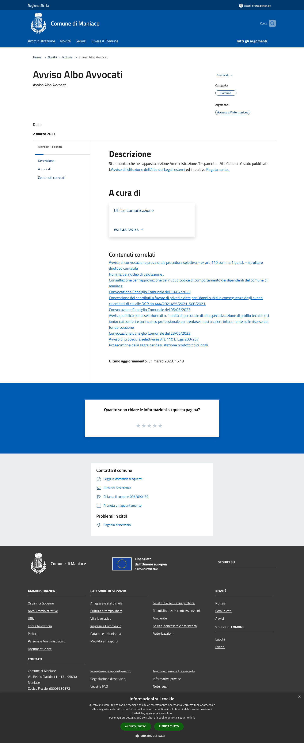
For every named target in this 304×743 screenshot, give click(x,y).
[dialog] (152, 718)
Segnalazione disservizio (107, 678)
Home (37, 57)
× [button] (299, 697)
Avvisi (219, 618)
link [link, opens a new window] (192, 717)
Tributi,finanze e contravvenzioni (176, 610)
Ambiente (160, 618)
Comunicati (223, 610)
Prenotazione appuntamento (110, 671)
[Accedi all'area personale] (254, 6)
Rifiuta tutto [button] (169, 726)
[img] (81, 146)
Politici (33, 633)
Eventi (220, 646)
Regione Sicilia (38, 5)
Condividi (225, 75)
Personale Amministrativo (46, 641)
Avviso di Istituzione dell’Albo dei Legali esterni (148, 169)
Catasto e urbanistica (105, 633)
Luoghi (220, 639)
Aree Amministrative (43, 610)
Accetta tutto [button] (135, 726)
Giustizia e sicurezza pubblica (174, 603)
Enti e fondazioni (40, 626)
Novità (52, 57)
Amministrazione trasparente (174, 671)
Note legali (160, 686)
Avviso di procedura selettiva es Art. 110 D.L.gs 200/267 (154, 339)
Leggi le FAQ (99, 686)
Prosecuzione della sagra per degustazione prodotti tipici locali (158, 345)
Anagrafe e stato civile (106, 603)
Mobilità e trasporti (104, 641)
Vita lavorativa (100, 618)
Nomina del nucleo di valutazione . (136, 274)
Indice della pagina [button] (50, 147)
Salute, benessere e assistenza (175, 625)
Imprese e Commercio (105, 626)
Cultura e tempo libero (106, 610)
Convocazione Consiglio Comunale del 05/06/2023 (149, 309)
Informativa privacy (167, 678)
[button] (152, 736)
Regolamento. (217, 169)
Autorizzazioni (163, 633)
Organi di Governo (41, 603)
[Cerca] (271, 23)
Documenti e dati (40, 648)
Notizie (67, 57)
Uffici (31, 618)
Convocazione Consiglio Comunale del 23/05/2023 (149, 333)
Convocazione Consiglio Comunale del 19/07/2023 (149, 292)
